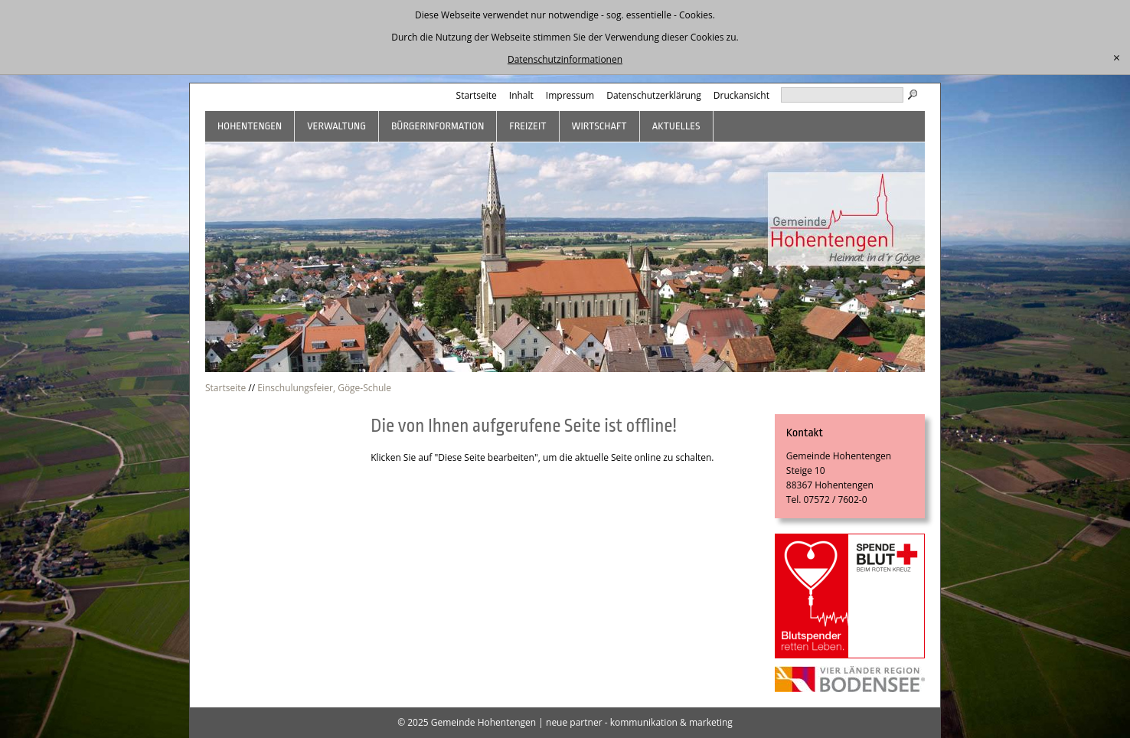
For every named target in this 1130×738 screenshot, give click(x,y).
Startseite (476, 95)
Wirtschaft (599, 126)
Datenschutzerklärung (653, 95)
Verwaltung (336, 126)
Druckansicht (741, 95)
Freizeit (527, 126)
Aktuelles (676, 126)
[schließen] (1116, 58)
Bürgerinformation (437, 126)
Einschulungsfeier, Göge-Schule (324, 387)
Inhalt (521, 95)
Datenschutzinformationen (565, 59)
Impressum (570, 95)
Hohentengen (249, 126)
